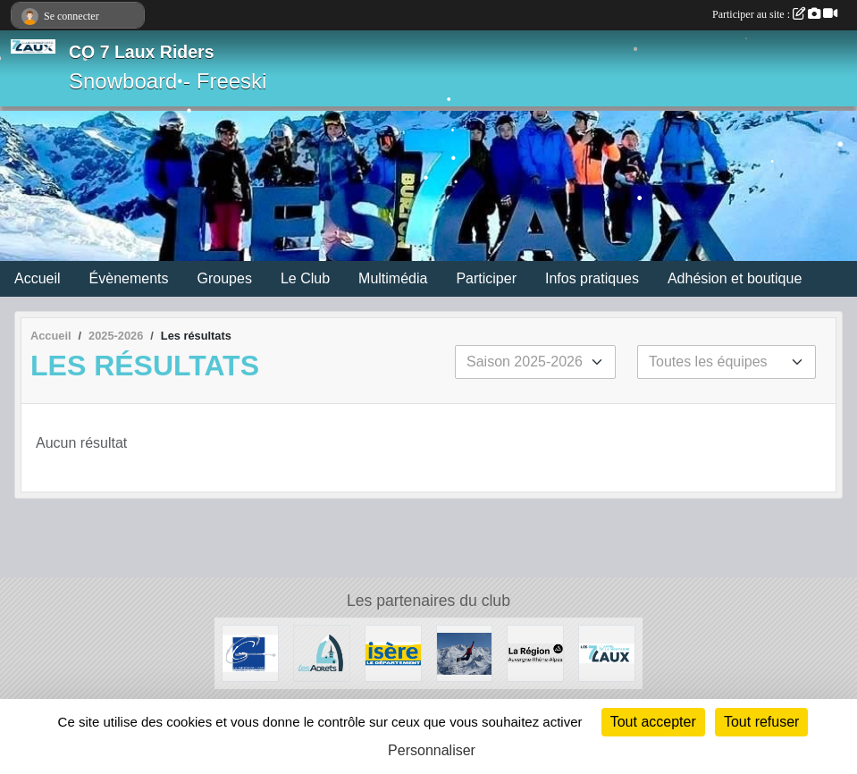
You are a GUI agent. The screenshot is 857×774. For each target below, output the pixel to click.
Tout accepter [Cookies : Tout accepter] (653, 721)
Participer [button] (486, 278)
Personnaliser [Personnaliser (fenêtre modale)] (431, 750)
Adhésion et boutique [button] (735, 278)
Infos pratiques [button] (592, 278)
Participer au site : (774, 14)
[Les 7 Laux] (606, 652)
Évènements (129, 278)
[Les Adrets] (321, 652)
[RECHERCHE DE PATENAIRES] (464, 652)
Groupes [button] (224, 278)
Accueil (37, 278)
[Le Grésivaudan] (250, 652)
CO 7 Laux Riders (141, 52)
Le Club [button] (305, 278)
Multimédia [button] (392, 278)
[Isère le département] (393, 652)
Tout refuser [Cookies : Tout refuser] (761, 721)
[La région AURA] (535, 652)
